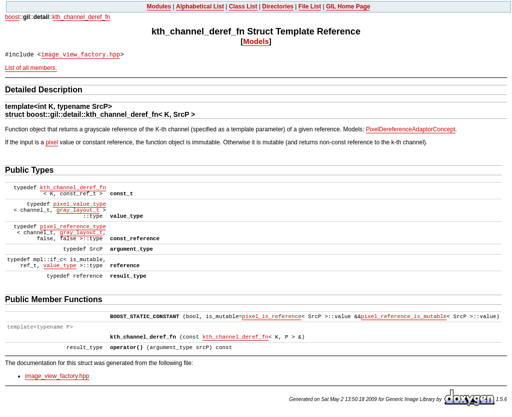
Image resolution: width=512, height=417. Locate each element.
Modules (159, 6)
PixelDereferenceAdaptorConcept (411, 129)
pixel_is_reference (272, 317)
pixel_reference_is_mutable (404, 317)
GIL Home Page (348, 6)
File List (309, 6)
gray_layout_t (78, 210)
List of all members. (31, 67)
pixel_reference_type (73, 227)
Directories (278, 6)
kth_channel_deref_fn (81, 16)
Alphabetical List (200, 6)
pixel (52, 142)
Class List (243, 6)
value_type (60, 266)
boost (12, 16)
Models (256, 41)
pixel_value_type (79, 204)
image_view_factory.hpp (80, 54)
